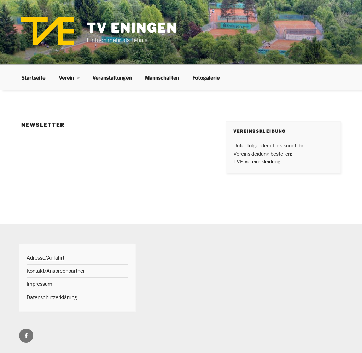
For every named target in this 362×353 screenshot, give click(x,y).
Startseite (33, 78)
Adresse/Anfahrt (45, 258)
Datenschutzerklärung (52, 297)
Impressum (39, 284)
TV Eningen (132, 28)
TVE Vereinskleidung (256, 161)
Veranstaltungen (112, 78)
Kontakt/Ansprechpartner (56, 271)
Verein (70, 78)
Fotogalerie (206, 78)
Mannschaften (162, 78)
